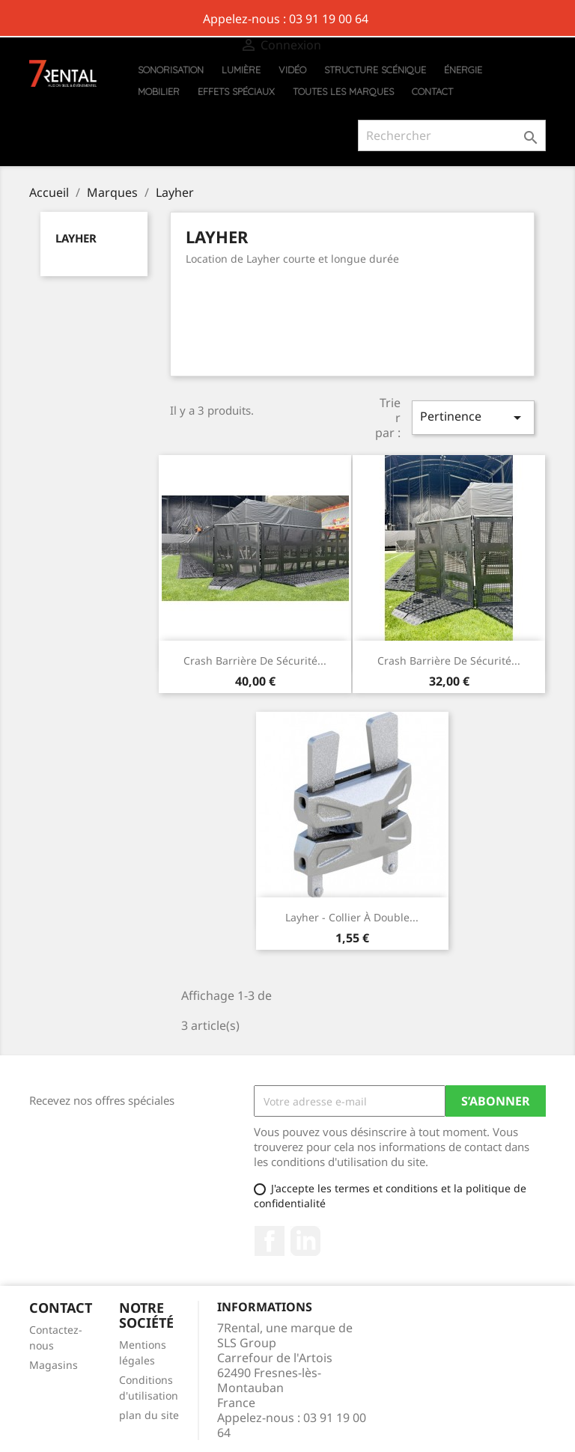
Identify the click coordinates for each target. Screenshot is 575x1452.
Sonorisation (171, 70)
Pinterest (305, 1241)
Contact (432, 91)
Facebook (270, 1241)
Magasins (53, 1365)
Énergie (463, 70)
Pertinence (473, 417)
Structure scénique (375, 70)
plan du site (149, 1415)
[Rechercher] (452, 135)
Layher (76, 238)
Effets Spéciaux (236, 91)
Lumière (241, 70)
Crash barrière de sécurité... (254, 660)
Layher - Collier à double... (352, 917)
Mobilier (159, 91)
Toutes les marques (343, 91)
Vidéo (292, 70)
